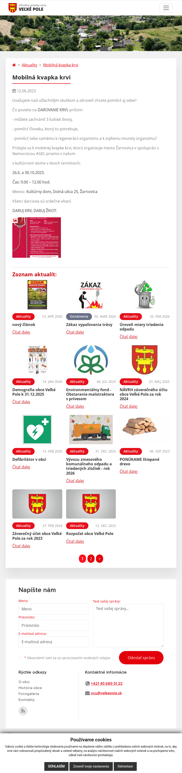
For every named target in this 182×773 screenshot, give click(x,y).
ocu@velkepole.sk (106, 693)
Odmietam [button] (125, 766)
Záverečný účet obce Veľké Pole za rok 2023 (37, 536)
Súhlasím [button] (56, 766)
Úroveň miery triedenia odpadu (142, 327)
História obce (30, 688)
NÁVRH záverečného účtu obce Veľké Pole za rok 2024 (144, 394)
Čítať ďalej (21, 332)
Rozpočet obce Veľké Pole (89, 533)
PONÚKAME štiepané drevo (139, 462)
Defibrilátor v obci (29, 459)
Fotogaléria (28, 694)
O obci (24, 682)
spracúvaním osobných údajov (86, 658)
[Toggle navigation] (166, 8)
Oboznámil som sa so (67, 658)
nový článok (23, 324)
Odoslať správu (141, 657)
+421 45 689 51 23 (107, 683)
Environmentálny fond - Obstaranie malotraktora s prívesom (90, 394)
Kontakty (26, 700)
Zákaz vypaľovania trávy (89, 324)
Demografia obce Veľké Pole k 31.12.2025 (33, 392)
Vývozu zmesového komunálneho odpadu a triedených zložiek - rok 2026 (89, 466)
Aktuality (29, 65)
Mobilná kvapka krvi (60, 65)
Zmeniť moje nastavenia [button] (91, 766)
